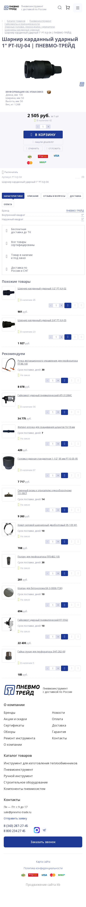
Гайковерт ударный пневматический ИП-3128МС (45, 395)
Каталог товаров (18, 755)
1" (82, 215)
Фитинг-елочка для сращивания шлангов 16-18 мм (46, 427)
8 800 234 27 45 (14, 831)
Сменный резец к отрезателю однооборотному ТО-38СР (45, 492)
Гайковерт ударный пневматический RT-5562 (43, 620)
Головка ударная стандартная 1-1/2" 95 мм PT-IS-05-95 (48, 458)
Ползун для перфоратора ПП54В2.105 (39, 556)
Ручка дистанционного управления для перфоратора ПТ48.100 (48, 362)
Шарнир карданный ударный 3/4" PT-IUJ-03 (42, 320)
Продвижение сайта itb (43, 885)
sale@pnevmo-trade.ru (17, 812)
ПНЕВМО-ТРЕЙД (75, 210)
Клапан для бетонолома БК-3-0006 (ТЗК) (40, 588)
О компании (14, 704)
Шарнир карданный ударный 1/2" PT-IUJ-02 (42, 288)
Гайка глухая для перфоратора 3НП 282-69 (41, 651)
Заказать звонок (43, 842)
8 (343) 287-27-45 (16, 826)
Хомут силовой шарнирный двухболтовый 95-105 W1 (47, 525)
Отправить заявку (15, 818)
